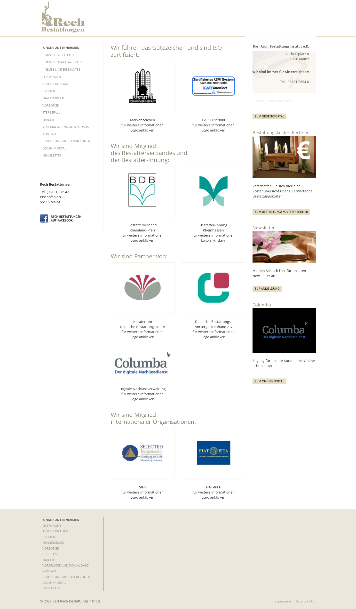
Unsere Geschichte (60, 55)
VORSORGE (50, 105)
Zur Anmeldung (267, 289)
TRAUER (48, 119)
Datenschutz (305, 601)
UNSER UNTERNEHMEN (61, 47)
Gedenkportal (54, 148)
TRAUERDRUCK (53, 98)
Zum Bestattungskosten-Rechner (281, 212)
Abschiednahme (55, 84)
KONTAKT (49, 134)
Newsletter (52, 155)
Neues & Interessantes (62, 69)
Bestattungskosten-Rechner (66, 141)
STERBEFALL (51, 112)
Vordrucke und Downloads (65, 126)
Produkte (50, 91)
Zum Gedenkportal (269, 116)
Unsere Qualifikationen (63, 62)
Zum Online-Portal (269, 381)
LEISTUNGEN (51, 76)
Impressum (282, 601)
